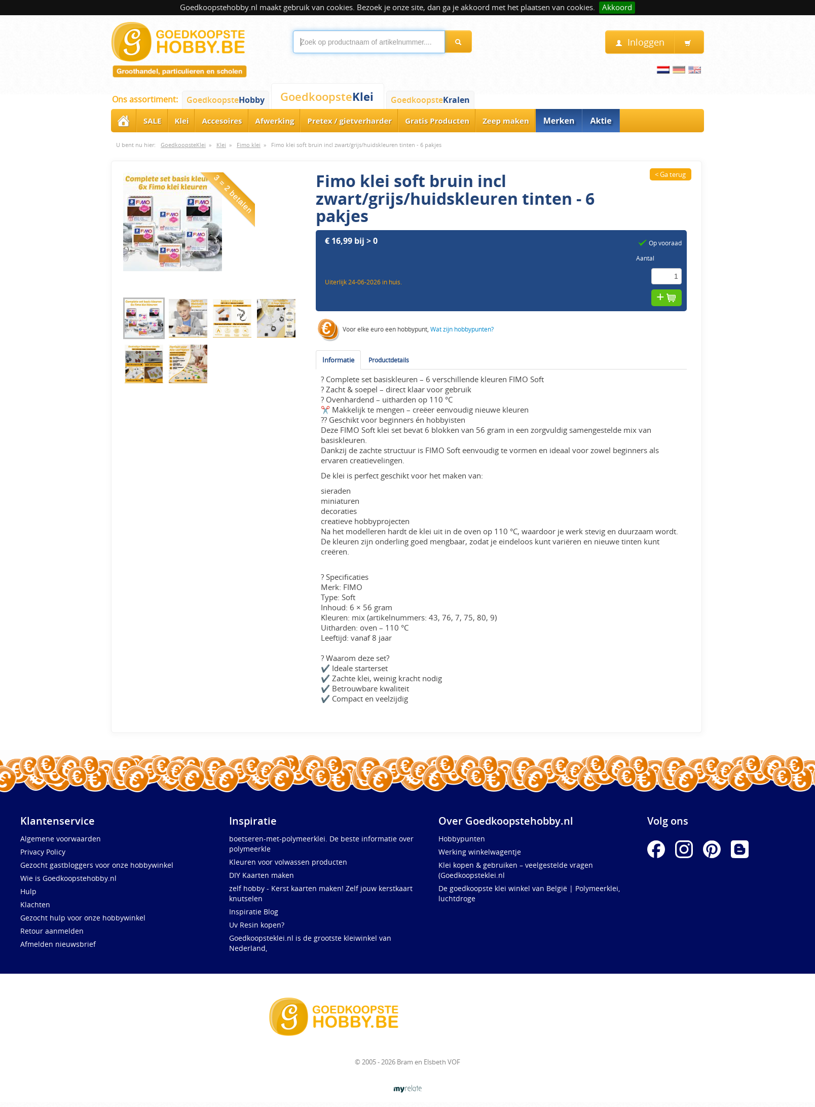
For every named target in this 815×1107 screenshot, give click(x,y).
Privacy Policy (42, 852)
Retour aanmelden (52, 931)
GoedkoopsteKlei (183, 145)
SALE (152, 121)
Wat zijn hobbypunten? (462, 329)
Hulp (28, 891)
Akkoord (617, 7)
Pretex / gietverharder (349, 121)
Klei (182, 121)
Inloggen (639, 42)
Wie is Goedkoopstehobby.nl (68, 878)
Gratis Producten (437, 121)
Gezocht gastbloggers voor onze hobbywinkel (96, 865)
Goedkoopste (226, 99)
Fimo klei (249, 145)
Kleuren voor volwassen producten (288, 862)
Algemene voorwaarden (60, 838)
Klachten (35, 904)
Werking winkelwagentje (479, 852)
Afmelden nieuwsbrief (58, 944)
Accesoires (222, 121)
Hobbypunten (461, 838)
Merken (559, 120)
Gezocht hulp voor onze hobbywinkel (82, 917)
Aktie (600, 120)
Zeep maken (506, 121)
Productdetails (388, 360)
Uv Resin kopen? (256, 925)
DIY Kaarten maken (261, 875)
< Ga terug (670, 174)
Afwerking (274, 121)
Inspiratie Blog (253, 911)
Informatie (338, 359)
